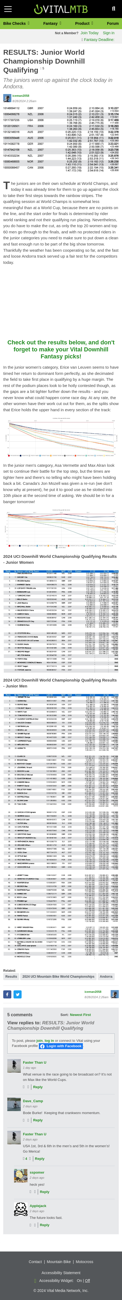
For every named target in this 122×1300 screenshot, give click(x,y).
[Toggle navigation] (8, 9)
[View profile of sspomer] (21, 1176)
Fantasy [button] (51, 23)
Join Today (90, 33)
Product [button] (82, 23)
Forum (113, 23)
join (39, 1041)
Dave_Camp (33, 1101)
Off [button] (87, 1280)
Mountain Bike (59, 1262)
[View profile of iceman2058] (7, 98)
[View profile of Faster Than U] (14, 1066)
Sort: (64, 1015)
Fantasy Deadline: (98, 39)
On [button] (79, 1280)
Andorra (106, 977)
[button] (61, 139)
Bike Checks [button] (15, 23)
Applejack (38, 1206)
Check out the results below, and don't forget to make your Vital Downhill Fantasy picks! (60, 349)
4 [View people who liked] (26, 1159)
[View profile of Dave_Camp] (14, 1104)
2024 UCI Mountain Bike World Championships (58, 977)
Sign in (108, 33)
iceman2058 (20, 95)
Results (11, 977)
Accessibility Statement (61, 1273)
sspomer (37, 1172)
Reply (38, 1087)
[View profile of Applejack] (21, 1209)
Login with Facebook (64, 1046)
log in (49, 1041)
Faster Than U (34, 1062)
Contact (35, 1262)
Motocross (84, 1262)
